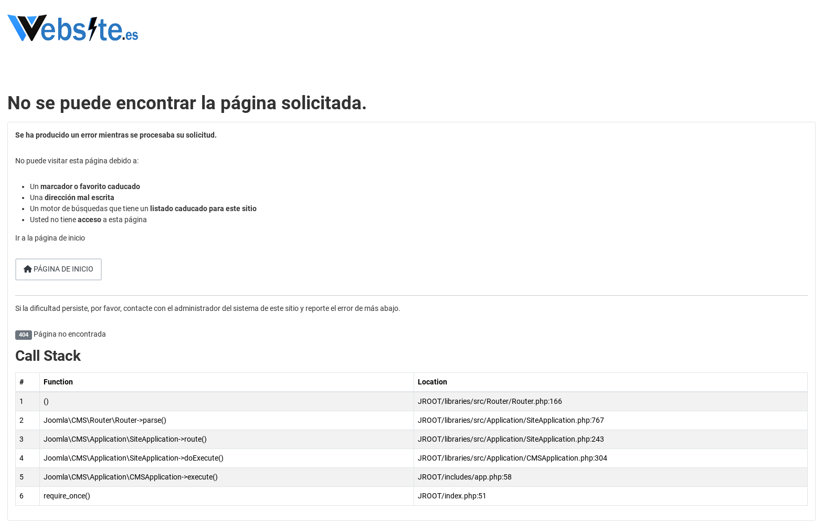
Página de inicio (58, 269)
